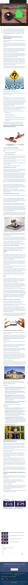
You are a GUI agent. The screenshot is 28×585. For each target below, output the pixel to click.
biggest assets (15, 32)
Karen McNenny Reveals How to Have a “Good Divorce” (20, 505)
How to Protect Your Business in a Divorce (14, 541)
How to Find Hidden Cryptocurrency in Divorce (15, 538)
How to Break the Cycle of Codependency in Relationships (8, 505)
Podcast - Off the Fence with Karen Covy (7, 547)
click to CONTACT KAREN (6, 573)
